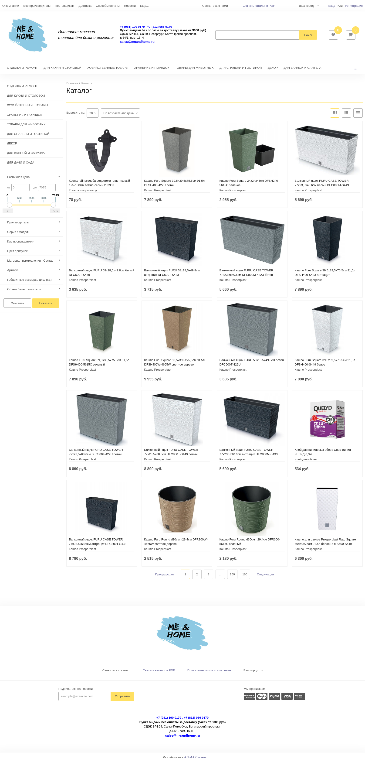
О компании (10, 5)
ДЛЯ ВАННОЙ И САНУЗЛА (302, 68)
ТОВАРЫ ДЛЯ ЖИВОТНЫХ (194, 68)
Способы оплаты (108, 5)
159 (232, 574)
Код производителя (20, 241)
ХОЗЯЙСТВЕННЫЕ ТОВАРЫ (107, 68)
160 (244, 574)
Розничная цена (18, 177)
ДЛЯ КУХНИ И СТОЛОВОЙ (62, 68)
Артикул (12, 270)
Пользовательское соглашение (209, 670)
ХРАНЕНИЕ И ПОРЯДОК (151, 68)
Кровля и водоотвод (83, 190)
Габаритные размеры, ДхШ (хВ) (29, 280)
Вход (331, 5)
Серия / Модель (18, 232)
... (355, 68)
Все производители (37, 5)
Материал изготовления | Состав (30, 261)
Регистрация (354, 5)
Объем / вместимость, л (24, 289)
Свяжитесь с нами (115, 670)
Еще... (144, 5)
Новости (130, 5)
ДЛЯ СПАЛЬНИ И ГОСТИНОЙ (241, 68)
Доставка (84, 5)
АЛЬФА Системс (195, 757)
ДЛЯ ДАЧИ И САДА (20, 163)
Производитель (18, 222)
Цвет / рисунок (17, 251)
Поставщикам (64, 5)
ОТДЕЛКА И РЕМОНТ (22, 68)
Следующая (265, 574)
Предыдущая (164, 574)
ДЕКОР (273, 68)
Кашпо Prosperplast (157, 190)
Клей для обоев (306, 459)
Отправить (122, 696)
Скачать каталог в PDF (259, 5)
